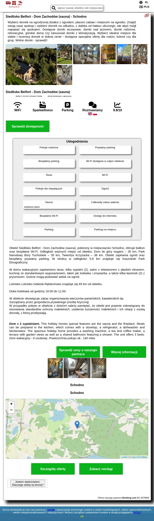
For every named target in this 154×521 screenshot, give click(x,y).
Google (51, 509)
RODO (137, 512)
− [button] (11, 410)
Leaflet (124, 457)
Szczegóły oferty (53, 469)
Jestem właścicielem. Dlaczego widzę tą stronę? (27, 483)
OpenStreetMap (139, 457)
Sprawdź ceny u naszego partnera (78, 352)
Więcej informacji (124, 352)
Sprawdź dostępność (28, 126)
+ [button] (11, 404)
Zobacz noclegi (101, 469)
